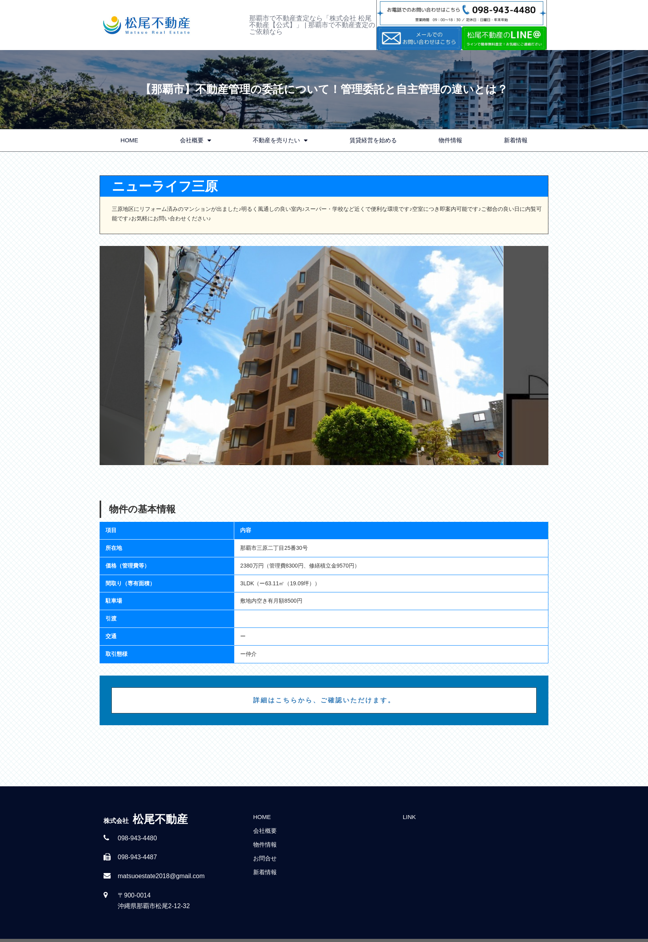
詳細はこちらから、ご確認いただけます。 (324, 700)
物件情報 (450, 140)
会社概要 (195, 140)
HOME (129, 140)
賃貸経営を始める (373, 140)
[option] (324, 355)
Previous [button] (122, 355)
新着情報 (516, 140)
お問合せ (265, 858)
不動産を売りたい (280, 140)
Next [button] (526, 355)
